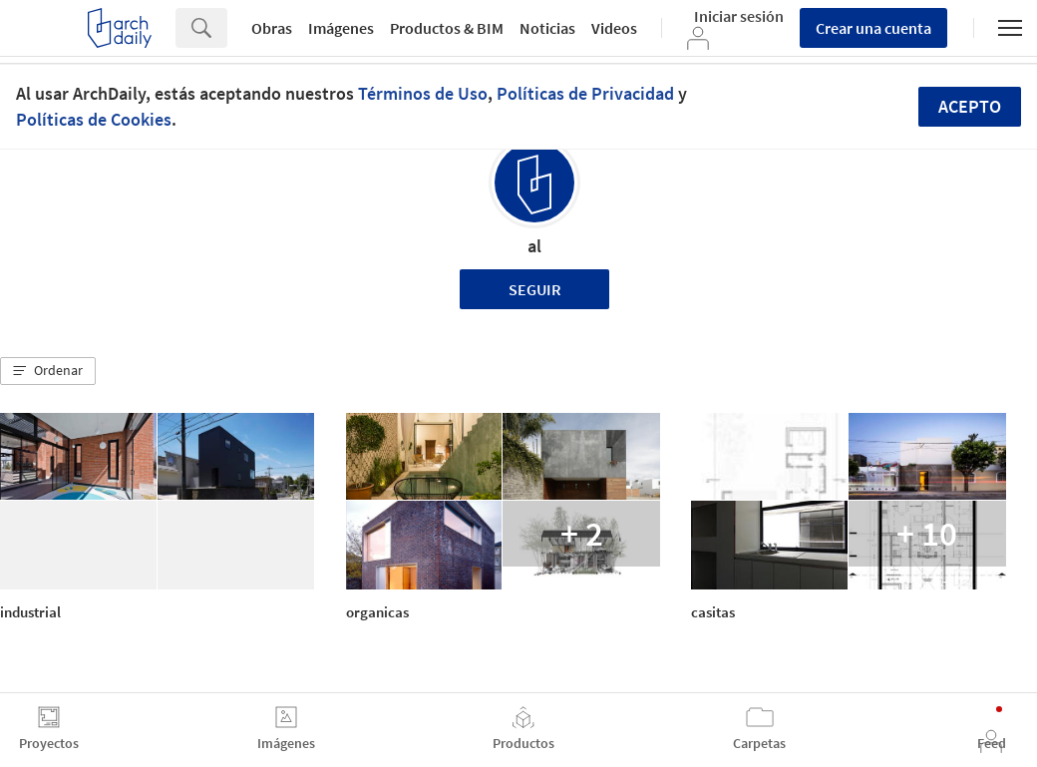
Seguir (535, 289)
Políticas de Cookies (94, 119)
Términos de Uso (423, 93)
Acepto (969, 106)
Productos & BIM (447, 28)
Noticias (547, 28)
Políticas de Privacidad (585, 93)
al (534, 245)
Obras (271, 28)
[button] (48, 371)
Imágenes (341, 28)
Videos (614, 28)
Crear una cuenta (873, 28)
